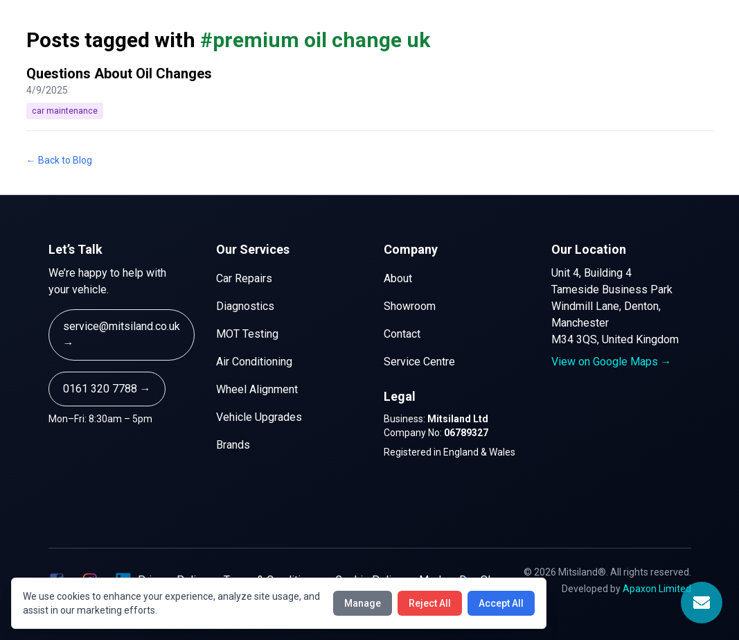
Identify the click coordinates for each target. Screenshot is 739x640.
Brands (233, 444)
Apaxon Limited (657, 588)
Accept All (501, 603)
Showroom (410, 306)
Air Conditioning (254, 361)
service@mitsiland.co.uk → (121, 334)
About (398, 278)
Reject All (430, 603)
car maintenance (65, 111)
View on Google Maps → (611, 361)
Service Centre (419, 361)
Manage (362, 603)
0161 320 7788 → (107, 388)
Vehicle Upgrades (259, 417)
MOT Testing (247, 333)
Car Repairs (244, 278)
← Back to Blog (59, 160)
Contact (402, 333)
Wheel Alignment (257, 389)
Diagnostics (245, 306)
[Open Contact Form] (701, 602)
